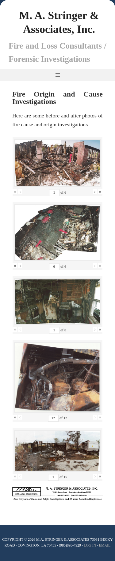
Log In (90, 545)
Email (104, 545)
